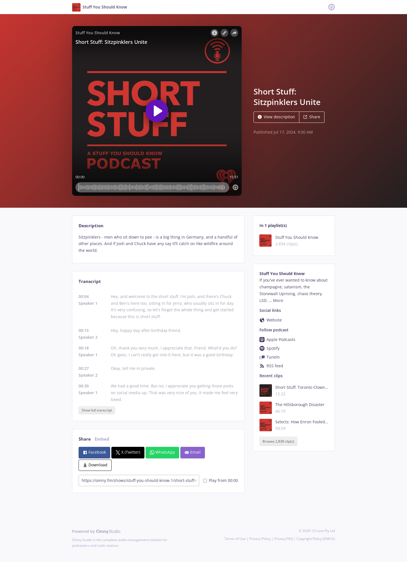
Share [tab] (85, 439)
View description (276, 116)
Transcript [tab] (90, 281)
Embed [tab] (102, 439)
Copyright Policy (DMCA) (315, 538)
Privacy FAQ (283, 538)
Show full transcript (97, 410)
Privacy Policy (259, 538)
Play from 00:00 (220, 480)
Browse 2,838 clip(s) (278, 441)
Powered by (96, 531)
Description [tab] (91, 226)
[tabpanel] (158, 244)
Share (311, 116)
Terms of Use (235, 538)
